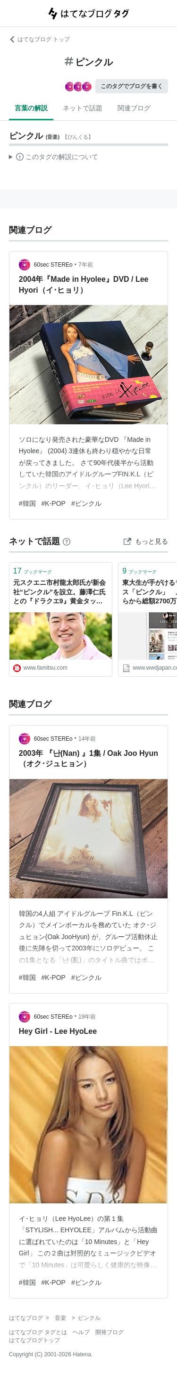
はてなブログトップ (34, 1340)
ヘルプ (81, 1332)
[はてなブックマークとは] (66, 541)
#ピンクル (86, 503)
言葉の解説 (31, 108)
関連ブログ (134, 108)
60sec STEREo (53, 264)
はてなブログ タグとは (38, 1332)
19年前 (87, 1016)
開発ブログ (109, 1332)
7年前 (85, 264)
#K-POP (54, 503)
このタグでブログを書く (132, 86)
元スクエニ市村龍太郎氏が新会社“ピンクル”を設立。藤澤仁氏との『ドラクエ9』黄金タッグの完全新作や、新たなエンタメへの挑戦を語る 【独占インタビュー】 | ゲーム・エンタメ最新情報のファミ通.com (60, 593)
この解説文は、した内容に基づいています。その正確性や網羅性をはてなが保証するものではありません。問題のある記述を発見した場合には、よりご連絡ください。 (53, 158)
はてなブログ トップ (39, 39)
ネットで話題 (82, 108)
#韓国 (27, 503)
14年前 (87, 738)
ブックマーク (32, 571)
